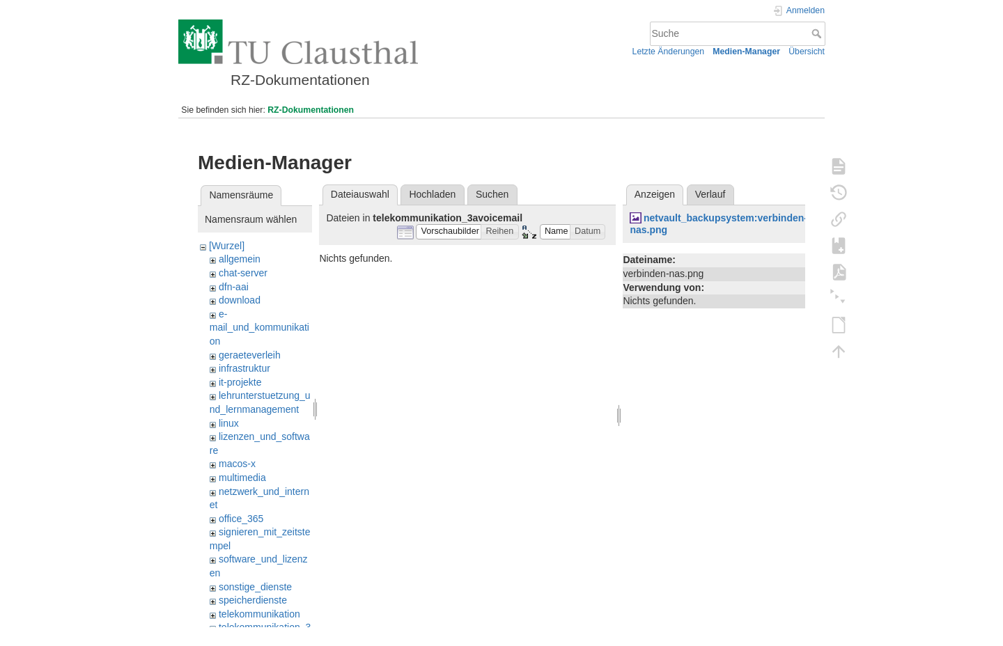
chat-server (243, 272)
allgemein (240, 259)
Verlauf (710, 194)
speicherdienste (253, 600)
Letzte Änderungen (668, 51)
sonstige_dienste (255, 586)
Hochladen (432, 194)
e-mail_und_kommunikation (259, 327)
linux (229, 423)
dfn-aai (234, 286)
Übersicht (806, 51)
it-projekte (240, 382)
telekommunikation (259, 614)
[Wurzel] (226, 245)
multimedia (242, 477)
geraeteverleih (250, 355)
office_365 (241, 518)
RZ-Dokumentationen (310, 110)
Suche (818, 33)
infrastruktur (244, 368)
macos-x (237, 463)
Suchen (492, 194)
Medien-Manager (746, 51)
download (240, 300)
